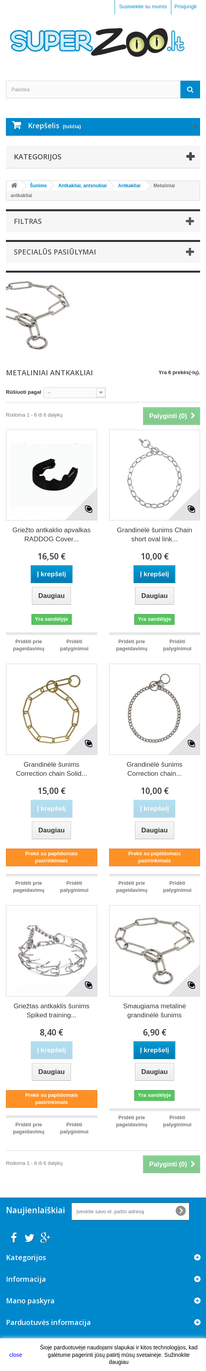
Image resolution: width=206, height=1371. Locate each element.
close (15, 1355)
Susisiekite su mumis (143, 6)
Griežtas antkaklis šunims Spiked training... (51, 1010)
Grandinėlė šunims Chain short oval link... (154, 534)
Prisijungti (185, 6)
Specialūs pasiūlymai (55, 251)
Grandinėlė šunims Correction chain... (154, 769)
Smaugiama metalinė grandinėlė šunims (154, 1010)
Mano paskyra (30, 1300)
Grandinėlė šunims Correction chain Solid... (51, 769)
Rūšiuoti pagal (23, 392)
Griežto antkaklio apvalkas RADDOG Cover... (52, 534)
